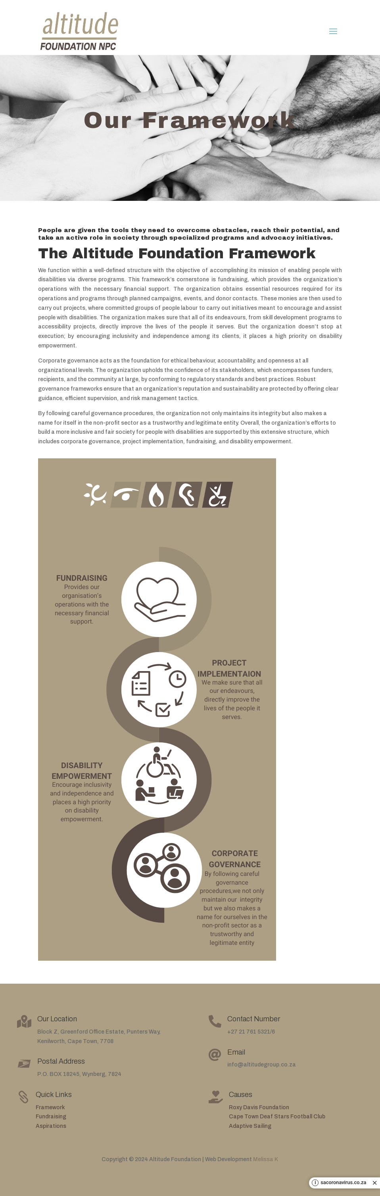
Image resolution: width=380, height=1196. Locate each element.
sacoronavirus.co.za (343, 1182)
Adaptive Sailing (250, 1126)
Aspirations (51, 1126)
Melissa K (265, 1159)
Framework (50, 1107)
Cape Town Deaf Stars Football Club (277, 1117)
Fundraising (51, 1117)
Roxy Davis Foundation (259, 1107)
